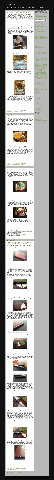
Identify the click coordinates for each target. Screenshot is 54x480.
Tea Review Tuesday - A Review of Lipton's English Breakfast (18, 12)
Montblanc (45, 64)
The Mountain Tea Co (37, 81)
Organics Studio (40, 67)
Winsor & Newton (45, 88)
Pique (40, 69)
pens (46, 68)
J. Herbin (39, 60)
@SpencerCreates (37, 47)
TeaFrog (36, 79)
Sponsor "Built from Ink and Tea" (12, 8)
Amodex (36, 48)
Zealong (36, 90)
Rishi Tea (46, 70)
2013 (37, 114)
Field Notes (10, 469)
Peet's (46, 67)
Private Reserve (45, 69)
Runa (41, 71)
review (14, 111)
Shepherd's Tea (43, 72)
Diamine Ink (41, 53)
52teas (40, 47)
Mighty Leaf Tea (37, 64)
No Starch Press (43, 65)
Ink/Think (41, 59)
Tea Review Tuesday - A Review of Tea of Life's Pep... (41, 105)
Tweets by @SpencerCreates (39, 44)
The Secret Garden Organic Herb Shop (40, 82)
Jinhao (42, 60)
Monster (43, 64)
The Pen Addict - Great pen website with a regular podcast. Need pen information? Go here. (41, 38)
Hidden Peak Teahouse (44, 58)
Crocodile (36, 52)
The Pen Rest (45, 81)
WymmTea (36, 89)
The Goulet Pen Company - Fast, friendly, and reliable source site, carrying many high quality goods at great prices (41, 36)
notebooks (18, 469)
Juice (45, 60)
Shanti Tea (39, 72)
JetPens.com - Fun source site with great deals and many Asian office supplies (40, 29)
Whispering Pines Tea (38, 88)
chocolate (39, 51)
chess (37, 51)
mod (39, 64)
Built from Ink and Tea (13, 4)
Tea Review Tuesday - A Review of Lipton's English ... (41, 103)
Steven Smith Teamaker (40, 75)
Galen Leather (14, 469)
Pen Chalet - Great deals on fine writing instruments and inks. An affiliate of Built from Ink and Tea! (40, 31)
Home (8, 7)
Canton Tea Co (45, 50)
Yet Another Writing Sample (43, 89)
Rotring (40, 71)
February (38, 100)
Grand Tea (42, 57)
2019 (37, 93)
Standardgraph (42, 74)
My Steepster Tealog (38, 119)
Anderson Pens (39, 48)
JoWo (44, 60)
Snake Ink (38, 73)
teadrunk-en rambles (44, 78)
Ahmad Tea (46, 47)
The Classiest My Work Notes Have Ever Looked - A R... (41, 109)
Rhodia (44, 70)
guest (44, 57)
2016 (37, 111)
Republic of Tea (37, 70)
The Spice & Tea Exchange (38, 84)
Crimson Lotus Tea (45, 51)
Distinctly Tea (44, 53)
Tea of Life (15, 164)
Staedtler (41, 73)
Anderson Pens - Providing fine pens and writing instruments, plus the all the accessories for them (40, 24)
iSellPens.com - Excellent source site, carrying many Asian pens (40, 40)
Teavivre (41, 79)
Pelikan (36, 68)
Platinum (42, 69)
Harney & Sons (39, 58)
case (35, 51)
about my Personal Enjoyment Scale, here (19, 106)
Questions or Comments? (43, 7)
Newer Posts (9, 472)
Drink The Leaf (38, 54)
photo (11, 111)
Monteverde (36, 65)
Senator (37, 72)
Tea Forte (42, 77)
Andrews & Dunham (43, 48)
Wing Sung (42, 88)
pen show (41, 68)
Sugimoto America (45, 75)
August (38, 98)
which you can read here (24, 121)
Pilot (38, 69)
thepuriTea (43, 84)
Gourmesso (39, 57)
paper (42, 67)
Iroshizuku (36, 60)
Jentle (41, 60)
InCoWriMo (36, 59)
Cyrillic (39, 52)
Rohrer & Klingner (37, 71)
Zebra (37, 90)
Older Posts (31, 472)
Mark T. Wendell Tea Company (43, 63)
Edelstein (46, 54)
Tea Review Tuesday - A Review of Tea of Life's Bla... (41, 107)
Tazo (43, 76)
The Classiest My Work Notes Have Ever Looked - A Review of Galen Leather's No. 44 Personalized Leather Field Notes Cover (19, 243)
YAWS (38, 89)
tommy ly (46, 84)
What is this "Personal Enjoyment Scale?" (24, 7)
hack (35, 58)
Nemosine (39, 65)
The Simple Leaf (45, 83)
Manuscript (37, 63)
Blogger (32, 477)
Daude (41, 52)
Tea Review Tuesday (19, 111)
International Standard (44, 59)
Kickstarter (44, 61)
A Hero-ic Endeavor (13, 7)
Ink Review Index (34, 7)
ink (38, 59)
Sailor (45, 71)
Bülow (36, 50)
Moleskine (41, 64)
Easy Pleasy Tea (42, 54)
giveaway (36, 57)
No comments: (18, 110)
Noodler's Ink (40, 66)
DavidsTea (44, 52)
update (36, 86)
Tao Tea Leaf (41, 76)
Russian (43, 71)
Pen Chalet (38, 68)
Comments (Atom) (12, 474)
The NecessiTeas (42, 81)
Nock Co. (46, 65)
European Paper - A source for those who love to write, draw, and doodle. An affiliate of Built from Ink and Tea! (41, 27)
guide (46, 57)
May (37, 99)
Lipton (10, 111)
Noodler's (36, 66)
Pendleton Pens (44, 68)
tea (15, 111)
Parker (44, 67)
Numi (45, 66)
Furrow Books (39, 56)
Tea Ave (40, 77)
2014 (37, 113)
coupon (41, 51)
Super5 (36, 76)
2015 (37, 112)
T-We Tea (38, 76)
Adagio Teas (43, 47)
